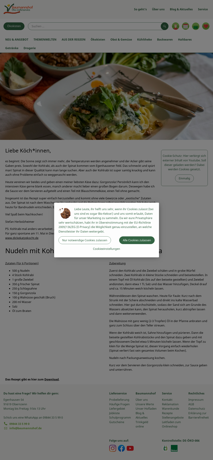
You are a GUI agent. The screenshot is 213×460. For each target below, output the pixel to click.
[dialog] (106, 230)
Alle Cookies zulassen (137, 240)
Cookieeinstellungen (106, 249)
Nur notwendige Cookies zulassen (84, 240)
